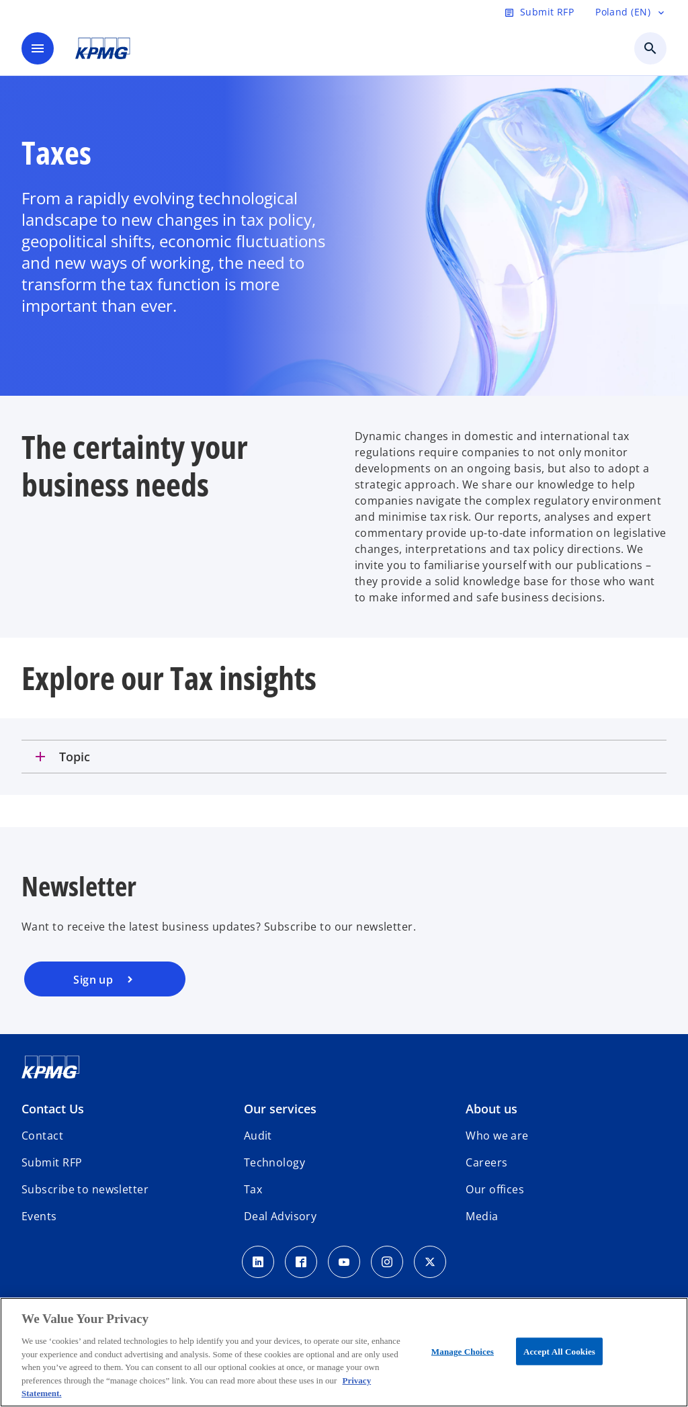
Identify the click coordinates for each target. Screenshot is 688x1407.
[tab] (344, 756)
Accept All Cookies (559, 1351)
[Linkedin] (258, 1262)
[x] (430, 1262)
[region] (344, 1352)
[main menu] (38, 48)
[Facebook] (301, 1262)
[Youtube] (344, 1262)
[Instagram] (387, 1262)
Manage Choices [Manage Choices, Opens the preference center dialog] (462, 1351)
